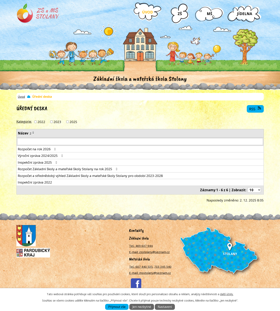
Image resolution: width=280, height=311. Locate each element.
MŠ (209, 13)
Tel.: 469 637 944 (141, 246)
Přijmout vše (117, 307)
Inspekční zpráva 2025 (38, 162)
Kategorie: (24, 121)
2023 (57, 121)
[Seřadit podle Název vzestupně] (33, 131)
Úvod (147, 12)
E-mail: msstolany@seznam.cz (150, 273)
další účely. (226, 294)
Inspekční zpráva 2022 (35, 182)
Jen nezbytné (141, 307)
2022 (41, 121)
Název (24, 133)
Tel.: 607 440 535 (141, 267)
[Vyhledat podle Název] (140, 141)
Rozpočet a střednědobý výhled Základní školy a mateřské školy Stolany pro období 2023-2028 (90, 175)
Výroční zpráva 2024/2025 (41, 155)
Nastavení (165, 307)
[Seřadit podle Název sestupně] (33, 133)
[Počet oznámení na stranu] (254, 190)
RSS (255, 108)
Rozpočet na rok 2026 (37, 149)
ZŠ (180, 13)
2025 (73, 121)
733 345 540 (162, 267)
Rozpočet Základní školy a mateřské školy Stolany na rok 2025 (68, 169)
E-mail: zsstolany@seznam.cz (149, 252)
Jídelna (244, 13)
